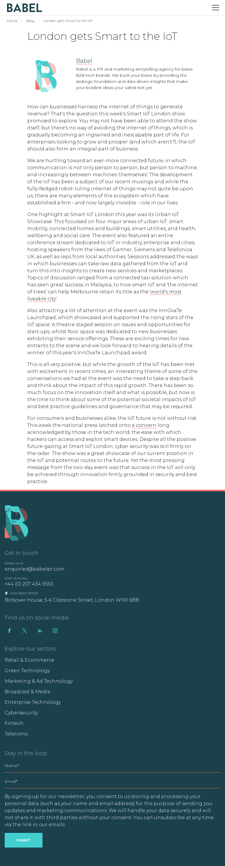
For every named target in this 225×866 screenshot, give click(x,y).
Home (12, 20)
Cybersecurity (21, 713)
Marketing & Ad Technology (39, 681)
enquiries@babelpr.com (34, 569)
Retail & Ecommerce (29, 660)
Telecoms (16, 734)
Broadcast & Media (27, 691)
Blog (30, 20)
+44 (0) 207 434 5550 (29, 584)
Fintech (14, 723)
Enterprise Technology (33, 702)
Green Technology (27, 670)
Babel (84, 61)
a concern (144, 425)
